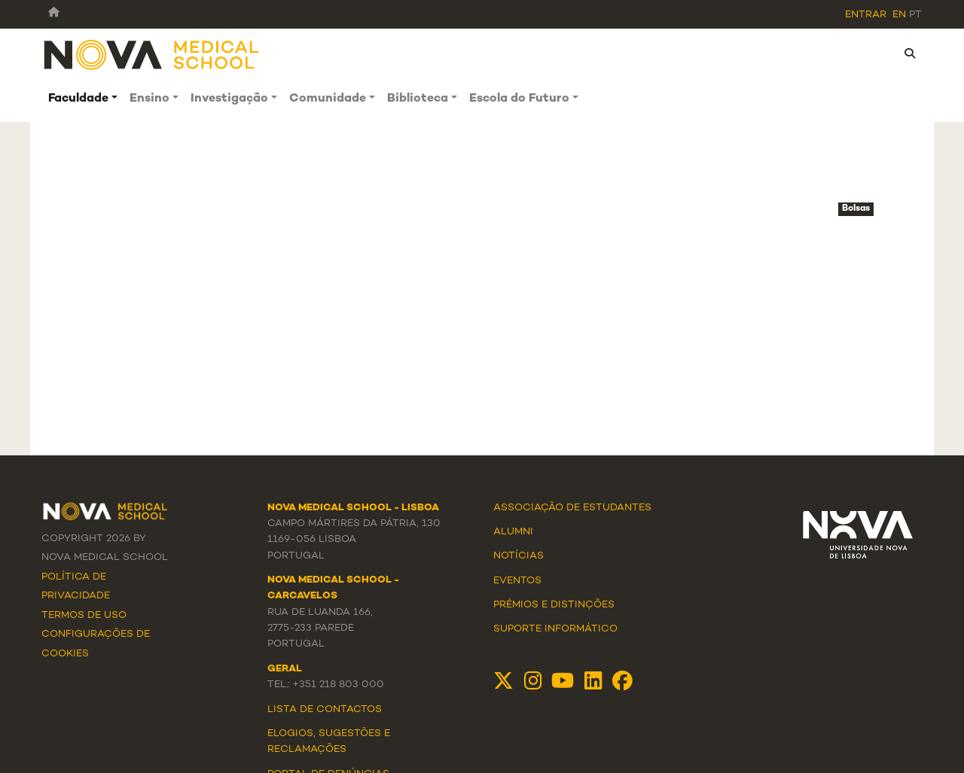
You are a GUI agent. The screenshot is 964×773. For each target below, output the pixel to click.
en (899, 15)
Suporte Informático (555, 629)
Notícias (518, 556)
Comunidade (327, 99)
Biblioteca (417, 99)
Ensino (149, 99)
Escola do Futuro (519, 99)
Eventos (517, 581)
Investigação (229, 99)
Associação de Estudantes (572, 508)
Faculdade (78, 99)
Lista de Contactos (324, 710)
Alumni (513, 532)
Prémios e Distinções (554, 605)
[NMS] (152, 54)
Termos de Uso (84, 615)
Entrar (865, 15)
